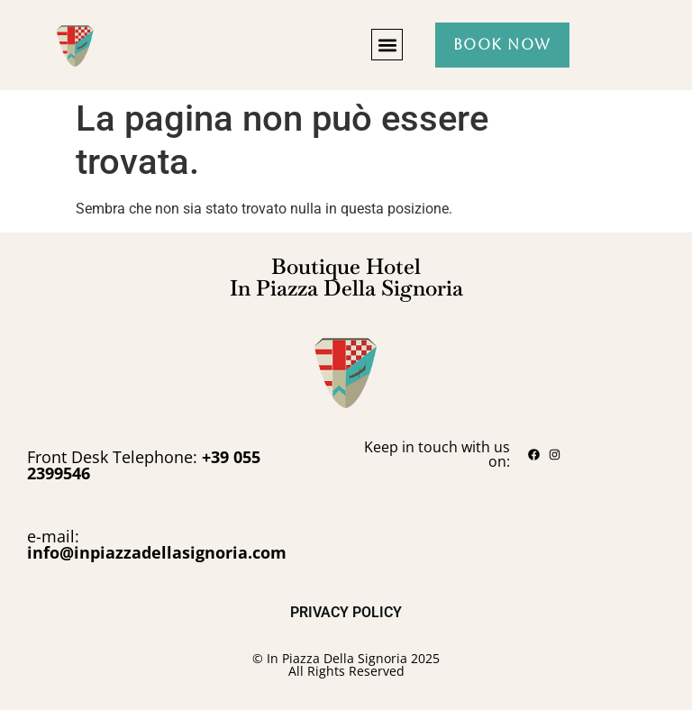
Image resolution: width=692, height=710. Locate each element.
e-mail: (157, 544)
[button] (387, 44)
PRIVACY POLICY (346, 612)
